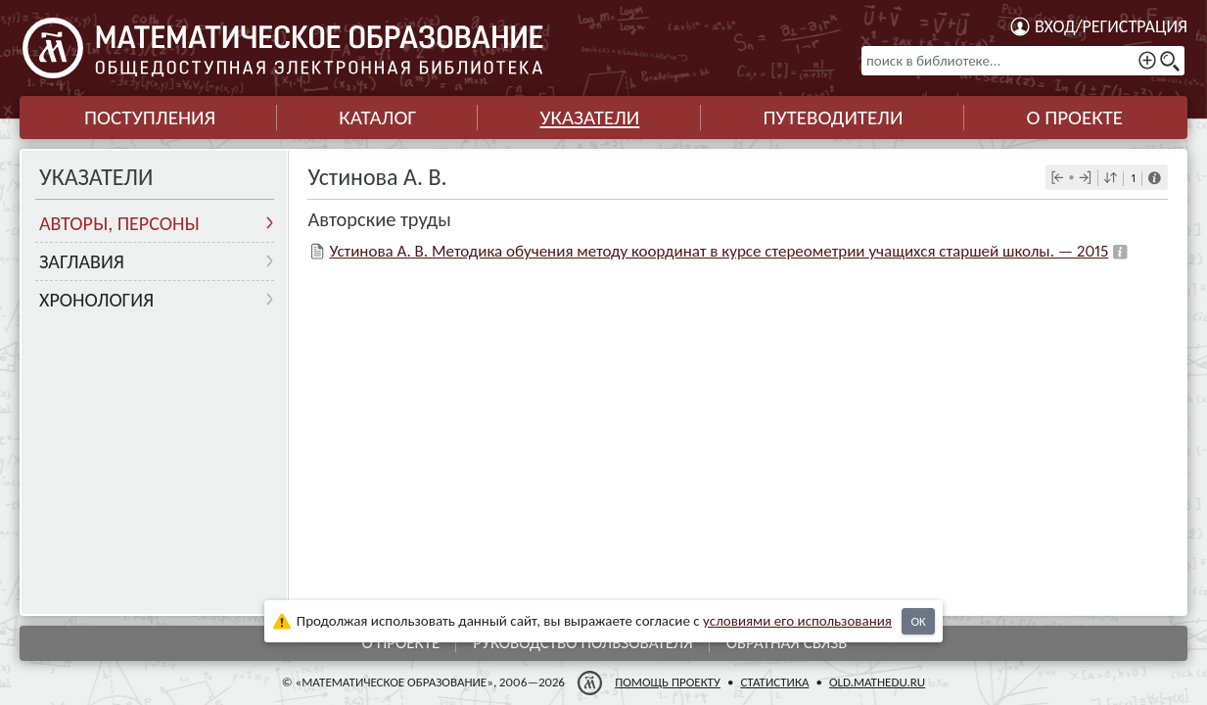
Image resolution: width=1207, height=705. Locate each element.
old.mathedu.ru (877, 682)
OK (917, 621)
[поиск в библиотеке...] (1022, 60)
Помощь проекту (667, 682)
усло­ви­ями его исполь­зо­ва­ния (797, 621)
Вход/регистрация (1111, 26)
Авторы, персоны (119, 223)
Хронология (96, 299)
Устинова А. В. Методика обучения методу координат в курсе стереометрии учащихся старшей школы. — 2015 (718, 251)
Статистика (774, 682)
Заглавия (81, 261)
